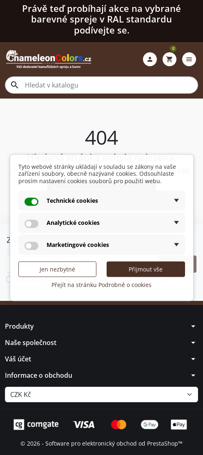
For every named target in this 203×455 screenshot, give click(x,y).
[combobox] (101, 85)
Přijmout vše (146, 269)
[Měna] (101, 394)
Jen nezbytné (57, 269)
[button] (150, 59)
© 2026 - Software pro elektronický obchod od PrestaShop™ (101, 443)
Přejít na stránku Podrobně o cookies (101, 285)
